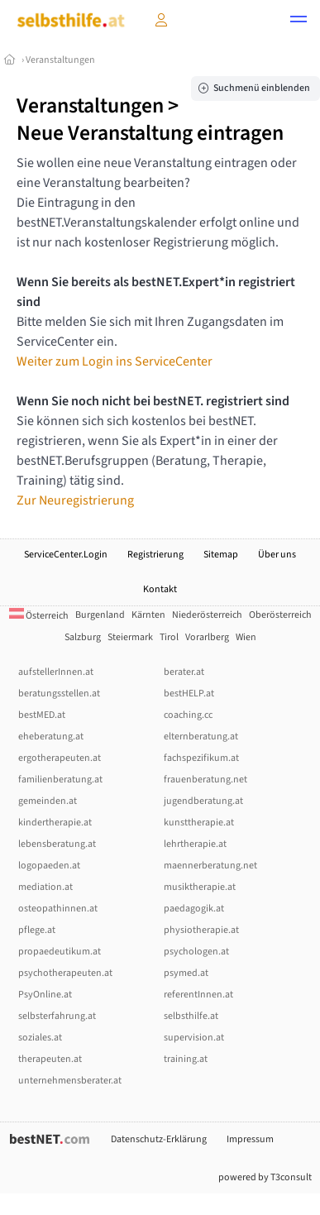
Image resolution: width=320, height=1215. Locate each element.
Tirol (169, 637)
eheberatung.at (51, 736)
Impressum (250, 1139)
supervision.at (194, 1038)
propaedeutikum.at (59, 952)
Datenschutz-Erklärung (159, 1139)
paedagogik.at (194, 909)
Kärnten (148, 615)
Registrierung (155, 555)
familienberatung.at (60, 780)
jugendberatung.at (203, 801)
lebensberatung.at (57, 844)
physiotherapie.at (201, 930)
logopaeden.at (49, 866)
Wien (246, 637)
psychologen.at (196, 952)
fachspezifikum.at (201, 758)
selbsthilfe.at (191, 1016)
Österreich (39, 616)
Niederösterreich (207, 615)
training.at (186, 1059)
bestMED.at (41, 715)
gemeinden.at (47, 801)
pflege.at (36, 930)
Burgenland (100, 615)
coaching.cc (188, 715)
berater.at (184, 672)
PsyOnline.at (45, 995)
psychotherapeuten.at (65, 973)
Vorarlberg (207, 637)
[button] (298, 21)
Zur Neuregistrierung (75, 500)
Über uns (277, 555)
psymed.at (186, 973)
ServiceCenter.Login (65, 555)
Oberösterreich (280, 615)
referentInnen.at (198, 995)
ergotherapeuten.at (59, 758)
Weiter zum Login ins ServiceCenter (115, 361)
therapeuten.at (50, 1059)
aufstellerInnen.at (55, 672)
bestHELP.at (189, 693)
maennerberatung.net (210, 866)
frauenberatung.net (205, 780)
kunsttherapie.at (199, 823)
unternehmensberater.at (70, 1081)
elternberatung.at (201, 736)
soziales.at (40, 1038)
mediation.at (45, 887)
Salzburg (82, 637)
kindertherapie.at (55, 823)
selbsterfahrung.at (57, 1016)
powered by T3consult (265, 1177)
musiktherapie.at (200, 887)
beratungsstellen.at (59, 693)
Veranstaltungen (60, 60)
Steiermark (130, 637)
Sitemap (220, 555)
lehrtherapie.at (195, 844)
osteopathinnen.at (58, 909)
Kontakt (160, 589)
